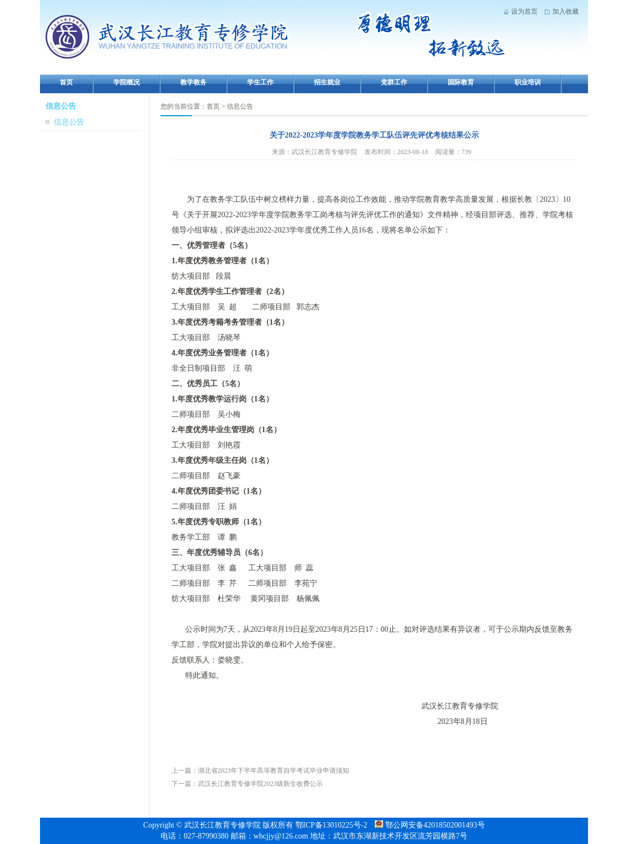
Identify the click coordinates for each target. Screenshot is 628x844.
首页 (66, 82)
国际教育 (461, 82)
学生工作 (260, 82)
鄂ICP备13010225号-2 (332, 825)
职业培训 (528, 82)
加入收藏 (565, 11)
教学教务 (193, 82)
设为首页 (524, 11)
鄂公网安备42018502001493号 (429, 825)
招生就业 (327, 82)
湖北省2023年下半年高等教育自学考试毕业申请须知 (273, 770)
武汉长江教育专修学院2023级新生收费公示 (260, 784)
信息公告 (69, 122)
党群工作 (394, 82)
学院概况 (126, 82)
